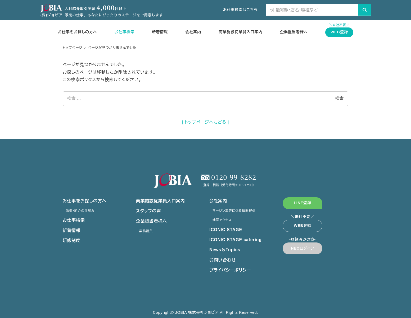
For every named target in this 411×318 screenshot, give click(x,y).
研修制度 (71, 240)
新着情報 (71, 230)
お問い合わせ (222, 260)
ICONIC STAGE (225, 229)
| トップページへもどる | (205, 122)
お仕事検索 (74, 220)
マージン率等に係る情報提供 (235, 211)
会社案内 (218, 201)
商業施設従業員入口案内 (160, 201)
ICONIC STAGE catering (235, 239)
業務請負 (147, 231)
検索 (339, 98)
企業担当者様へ (151, 221)
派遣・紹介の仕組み (81, 211)
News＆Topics (224, 249)
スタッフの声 (148, 211)
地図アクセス (223, 220)
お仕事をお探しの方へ (85, 201)
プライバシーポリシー (230, 270)
